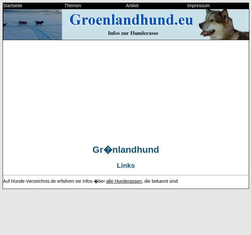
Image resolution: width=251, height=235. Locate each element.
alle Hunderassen (124, 181)
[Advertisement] (126, 91)
